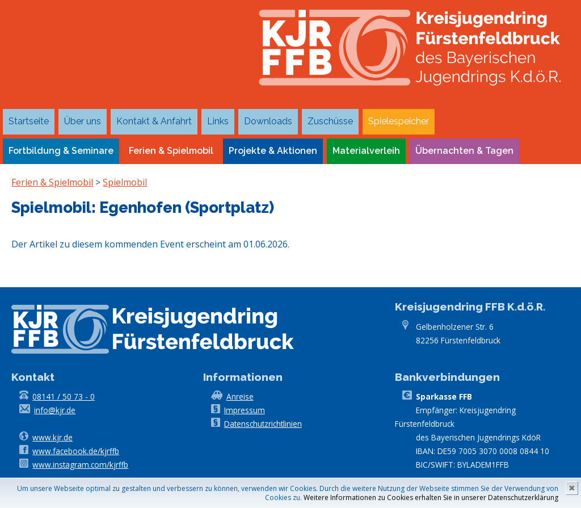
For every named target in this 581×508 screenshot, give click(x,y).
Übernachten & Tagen (464, 150)
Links (218, 121)
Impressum (244, 410)
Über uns (82, 121)
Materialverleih (366, 150)
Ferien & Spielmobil (171, 150)
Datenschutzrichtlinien (263, 423)
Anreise (240, 396)
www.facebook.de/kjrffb (75, 451)
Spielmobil (125, 182)
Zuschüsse (330, 121)
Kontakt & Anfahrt (154, 121)
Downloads (268, 121)
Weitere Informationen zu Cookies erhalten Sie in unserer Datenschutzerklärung (431, 497)
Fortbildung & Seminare (61, 150)
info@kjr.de (54, 410)
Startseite (29, 121)
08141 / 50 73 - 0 (63, 396)
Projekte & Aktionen (273, 150)
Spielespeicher (398, 121)
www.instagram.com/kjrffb (80, 464)
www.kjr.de (52, 437)
